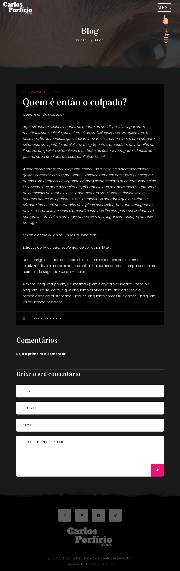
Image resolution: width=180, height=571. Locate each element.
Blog (99, 40)
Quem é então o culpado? (75, 102)
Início (81, 40)
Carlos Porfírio (43, 318)
